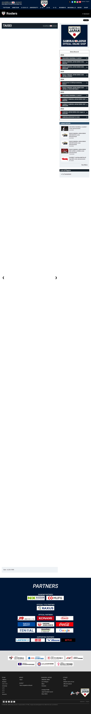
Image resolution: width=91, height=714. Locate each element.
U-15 (48, 7)
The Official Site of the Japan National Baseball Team (12, 3)
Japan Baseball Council (47, 691)
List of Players (45, 681)
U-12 (54, 7)
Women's (4, 694)
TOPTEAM (6, 7)
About (43, 683)
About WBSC (45, 694)
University (4, 686)
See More (84, 165)
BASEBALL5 (72, 7)
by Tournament (66, 174)
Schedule (44, 686)
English (87, 1)
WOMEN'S (62, 7)
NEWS (80, 7)
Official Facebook (67, 683)
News (21, 679)
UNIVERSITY (34, 7)
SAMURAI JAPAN (46, 679)
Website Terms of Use (68, 681)
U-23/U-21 (24, 7)
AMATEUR (15, 7)
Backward (86, 14)
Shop (64, 679)
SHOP (86, 7)
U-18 (41, 7)
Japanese (83, 1)
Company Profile (45, 689)
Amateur (4, 681)
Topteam (4, 679)
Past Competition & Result (26, 685)
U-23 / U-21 (5, 683)
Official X (65, 686)
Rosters (11, 13)
